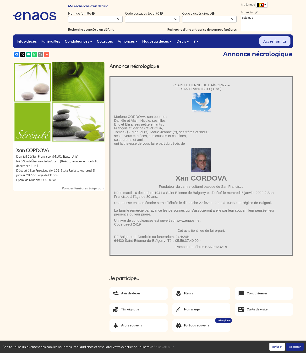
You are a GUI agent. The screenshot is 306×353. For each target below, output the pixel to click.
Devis (182, 41)
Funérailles (50, 41)
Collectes (105, 41)
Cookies (79, 348)
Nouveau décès (157, 41)
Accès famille (275, 41)
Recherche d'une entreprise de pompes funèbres (202, 29)
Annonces (127, 41)
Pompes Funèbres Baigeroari (83, 188)
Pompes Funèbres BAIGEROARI (201, 247)
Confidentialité (61, 348)
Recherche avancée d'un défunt (91, 29)
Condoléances (78, 41)
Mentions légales (98, 348)
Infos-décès (27, 41)
